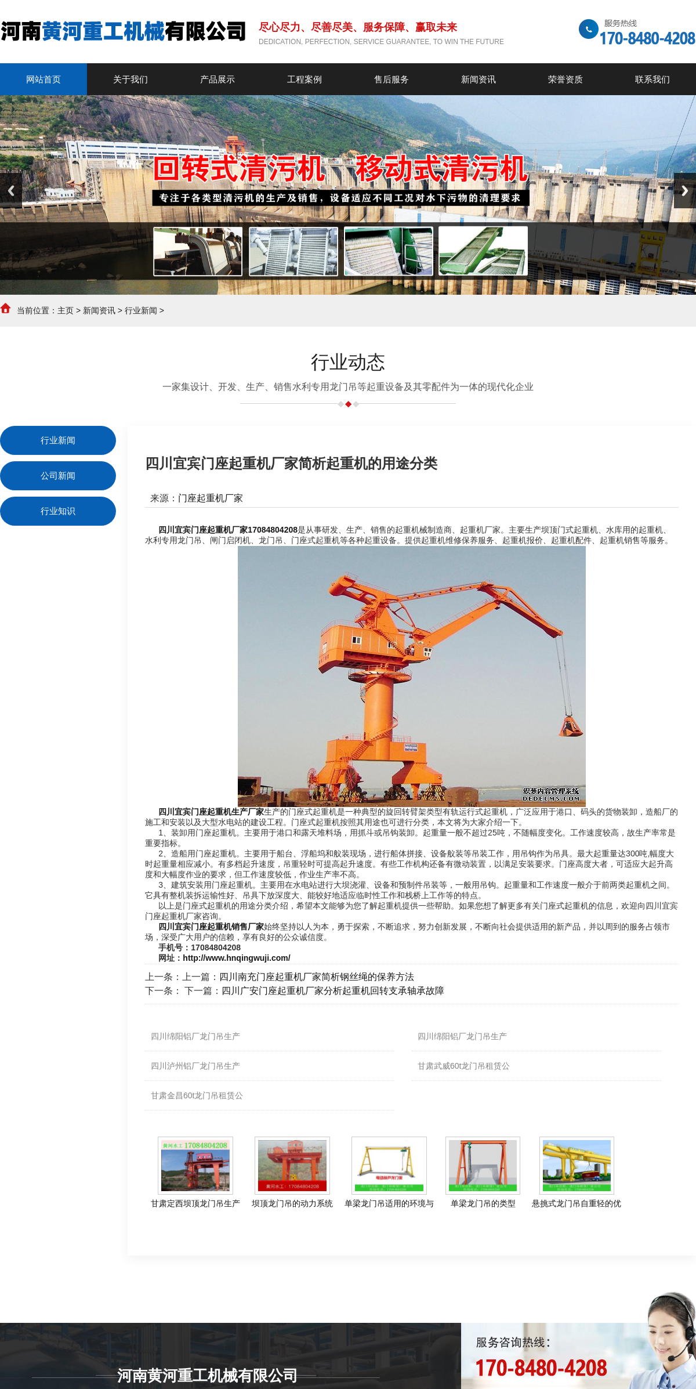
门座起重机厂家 (210, 498)
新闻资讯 (99, 310)
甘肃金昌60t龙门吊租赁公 (197, 1095)
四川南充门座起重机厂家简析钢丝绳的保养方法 (316, 977)
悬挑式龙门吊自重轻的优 (576, 1203)
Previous (11, 190)
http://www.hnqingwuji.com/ (236, 958)
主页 (65, 310)
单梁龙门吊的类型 (483, 1203)
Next (685, 190)
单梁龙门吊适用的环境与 (389, 1203)
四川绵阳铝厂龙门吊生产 (195, 1036)
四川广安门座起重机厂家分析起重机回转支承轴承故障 (333, 991)
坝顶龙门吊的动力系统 (292, 1203)
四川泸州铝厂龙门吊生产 (195, 1065)
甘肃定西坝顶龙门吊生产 (195, 1203)
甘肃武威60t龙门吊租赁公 (464, 1065)
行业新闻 (141, 310)
